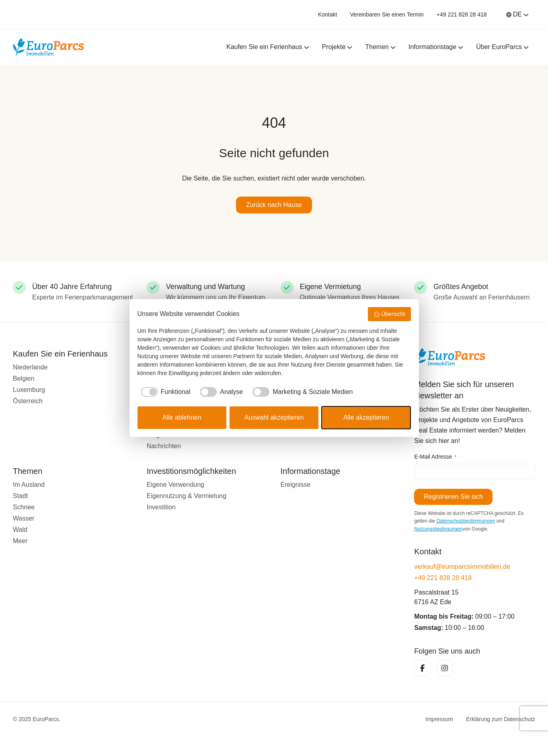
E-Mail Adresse (435, 457)
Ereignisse (296, 484)
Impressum (439, 719)
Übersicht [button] (389, 314)
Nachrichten (164, 446)
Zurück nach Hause (274, 204)
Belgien (23, 378)
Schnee (24, 507)
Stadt (20, 495)
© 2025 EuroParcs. (37, 719)
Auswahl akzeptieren (274, 417)
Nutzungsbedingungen (438, 529)
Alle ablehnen (181, 417)
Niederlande (30, 367)
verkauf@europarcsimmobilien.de (462, 566)
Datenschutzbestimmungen (466, 521)
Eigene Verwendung (175, 484)
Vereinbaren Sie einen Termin (386, 14)
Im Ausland (29, 484)
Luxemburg (29, 389)
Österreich (28, 401)
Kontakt (327, 14)
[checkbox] (164, 392)
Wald (20, 529)
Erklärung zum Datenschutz (500, 719)
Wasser (24, 518)
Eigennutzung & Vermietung (186, 495)
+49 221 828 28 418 (462, 14)
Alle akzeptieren (366, 417)
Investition (161, 507)
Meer (20, 540)
